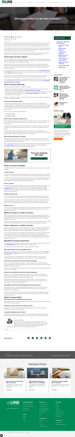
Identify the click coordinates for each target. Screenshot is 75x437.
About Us (24, 416)
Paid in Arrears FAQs (64, 65)
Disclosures (41, 424)
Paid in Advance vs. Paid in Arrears (63, 59)
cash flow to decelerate (32, 93)
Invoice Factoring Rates (43, 406)
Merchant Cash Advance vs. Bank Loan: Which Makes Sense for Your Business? (64, 96)
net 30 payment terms (44, 70)
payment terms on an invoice (33, 90)
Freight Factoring (26, 408)
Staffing (57, 404)
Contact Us (25, 420)
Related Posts (62, 67)
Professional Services (59, 414)
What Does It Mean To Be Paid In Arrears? (63, 42)
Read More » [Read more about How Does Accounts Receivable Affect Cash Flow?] (9, 389)
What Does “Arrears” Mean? (64, 46)
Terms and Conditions (43, 426)
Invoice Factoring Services (27, 404)
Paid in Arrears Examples (62, 52)
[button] (28, 338)
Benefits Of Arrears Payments (63, 63)
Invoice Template (42, 412)
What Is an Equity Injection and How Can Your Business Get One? (65, 88)
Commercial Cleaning (59, 412)
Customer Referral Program (60, 424)
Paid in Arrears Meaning (62, 49)
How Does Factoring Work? (44, 404)
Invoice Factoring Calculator (44, 410)
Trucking (57, 406)
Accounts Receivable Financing (28, 406)
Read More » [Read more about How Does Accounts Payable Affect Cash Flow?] (54, 389)
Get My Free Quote (39, 158)
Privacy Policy (41, 420)
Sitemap (24, 418)
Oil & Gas (57, 408)
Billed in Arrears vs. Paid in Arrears (63, 56)
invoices (9, 72)
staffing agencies (11, 244)
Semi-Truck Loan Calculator (63, 103)
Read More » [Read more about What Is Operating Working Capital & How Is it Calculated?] (32, 389)
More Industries (58, 416)
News (40, 414)
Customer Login (58, 422)
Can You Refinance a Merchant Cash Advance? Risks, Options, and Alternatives (64, 80)
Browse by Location (26, 410)
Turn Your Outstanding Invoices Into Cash (61, 126)
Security (40, 422)
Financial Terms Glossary (43, 408)
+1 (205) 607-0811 (15, 408)
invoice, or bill (9, 145)
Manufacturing (58, 410)
